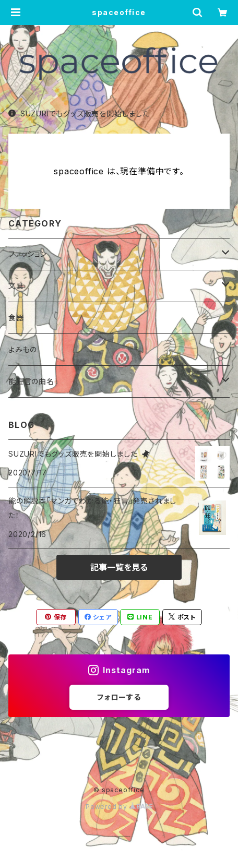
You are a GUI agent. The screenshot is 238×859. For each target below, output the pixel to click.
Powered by (119, 806)
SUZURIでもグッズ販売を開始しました (79, 113)
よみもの (22, 349)
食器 (16, 317)
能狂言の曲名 (31, 381)
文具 (16, 285)
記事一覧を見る (119, 567)
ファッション (27, 253)
